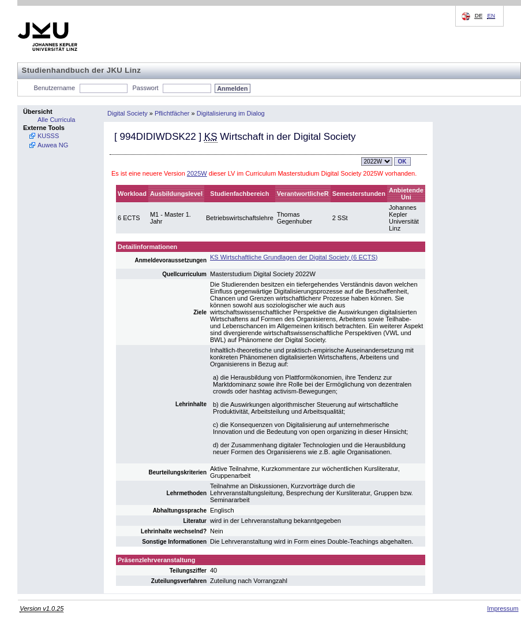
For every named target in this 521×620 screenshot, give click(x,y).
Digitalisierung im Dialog (231, 113)
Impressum (502, 608)
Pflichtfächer (172, 113)
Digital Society (127, 113)
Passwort (145, 87)
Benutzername (55, 87)
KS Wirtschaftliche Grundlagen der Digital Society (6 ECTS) (293, 257)
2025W (197, 173)
